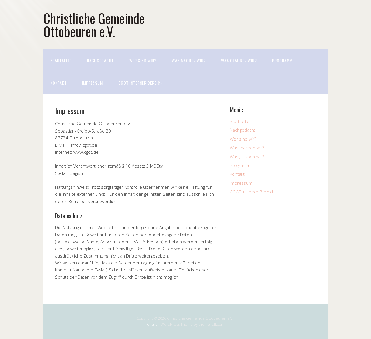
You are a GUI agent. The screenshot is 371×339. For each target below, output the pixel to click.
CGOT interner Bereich (140, 83)
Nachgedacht (100, 60)
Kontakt (58, 83)
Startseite (61, 60)
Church (153, 324)
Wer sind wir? (143, 60)
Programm (282, 60)
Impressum (92, 83)
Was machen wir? (189, 60)
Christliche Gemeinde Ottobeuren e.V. (94, 24)
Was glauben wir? (239, 60)
